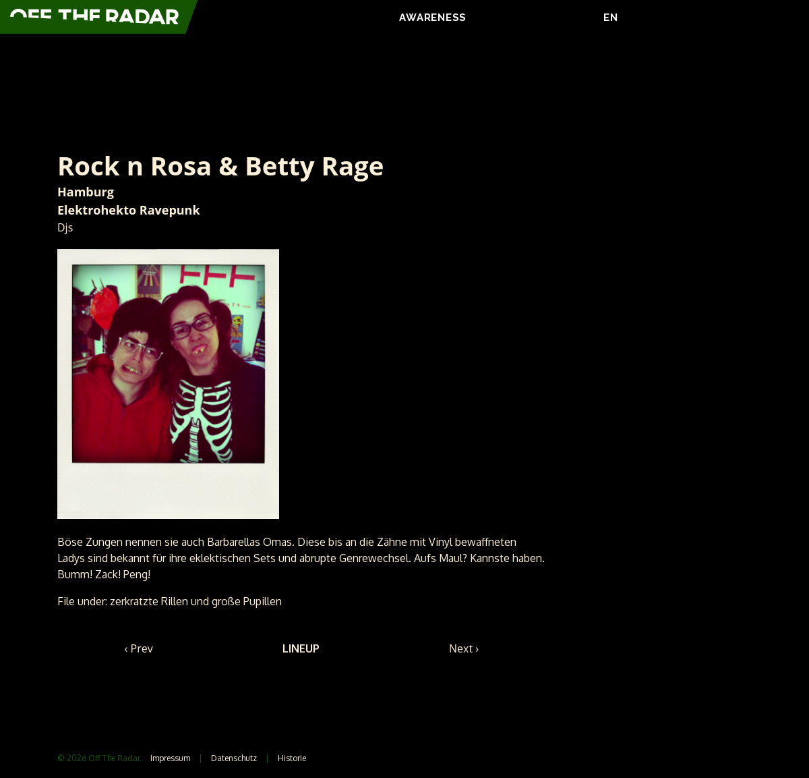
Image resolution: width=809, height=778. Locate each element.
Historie (292, 758)
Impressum (170, 758)
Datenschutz (234, 758)
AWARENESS (433, 17)
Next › (464, 648)
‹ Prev (139, 648)
